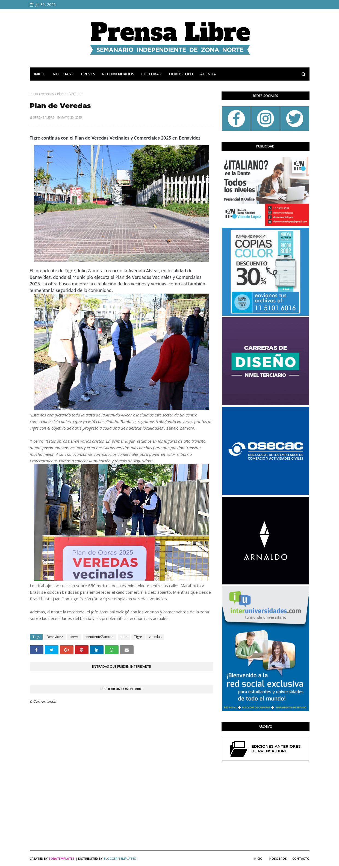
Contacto (300, 858)
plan (123, 636)
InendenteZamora (100, 636)
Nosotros (278, 858)
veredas (47, 93)
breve (74, 636)
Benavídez (55, 636)
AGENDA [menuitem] (208, 73)
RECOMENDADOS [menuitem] (118, 73)
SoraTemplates (62, 858)
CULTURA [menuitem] (150, 73)
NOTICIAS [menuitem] (62, 73)
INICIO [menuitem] (40, 73)
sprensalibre (43, 117)
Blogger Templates (120, 858)
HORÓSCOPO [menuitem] (181, 73)
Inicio (34, 93)
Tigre (138, 636)
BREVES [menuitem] (88, 73)
